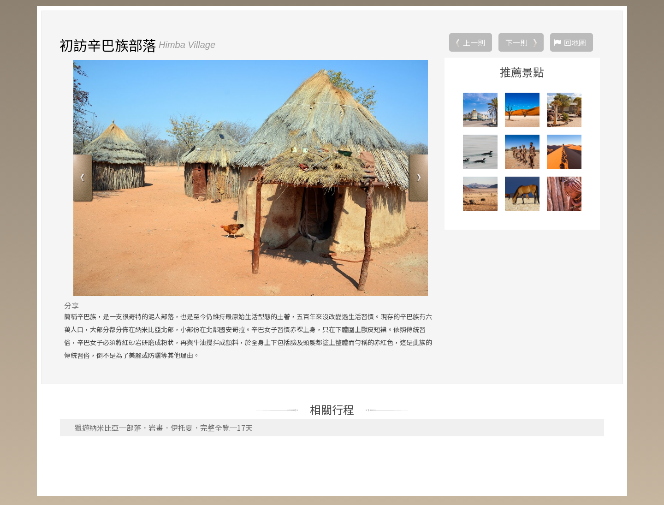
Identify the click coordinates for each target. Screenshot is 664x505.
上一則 (474, 43)
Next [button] (417, 180)
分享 (71, 306)
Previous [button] (83, 180)
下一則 (516, 43)
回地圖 (575, 43)
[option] (250, 179)
